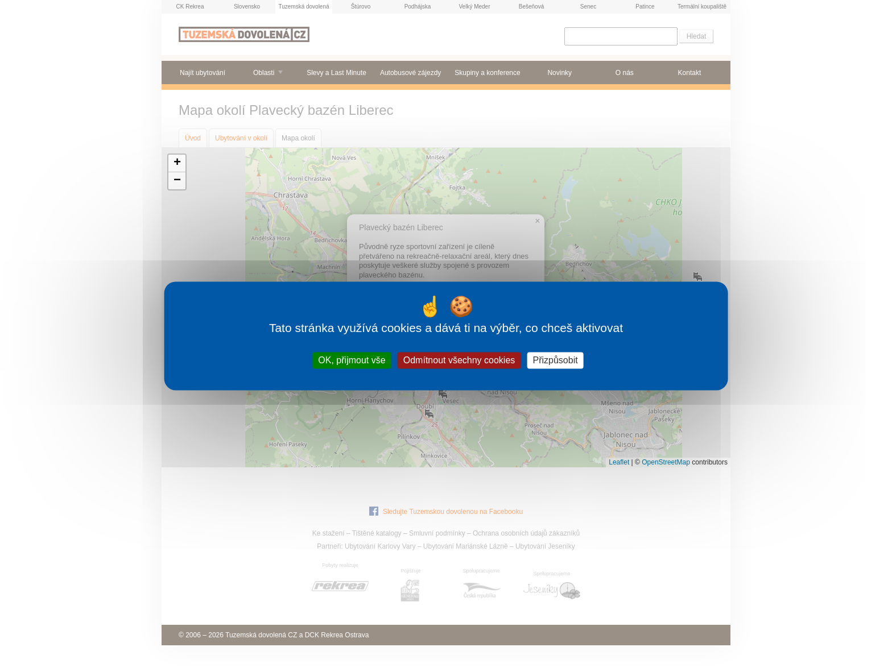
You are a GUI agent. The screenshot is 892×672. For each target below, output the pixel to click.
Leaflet (619, 462)
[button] (176, 163)
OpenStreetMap (666, 462)
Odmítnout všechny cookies (459, 360)
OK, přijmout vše (351, 360)
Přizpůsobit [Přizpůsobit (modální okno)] (554, 360)
